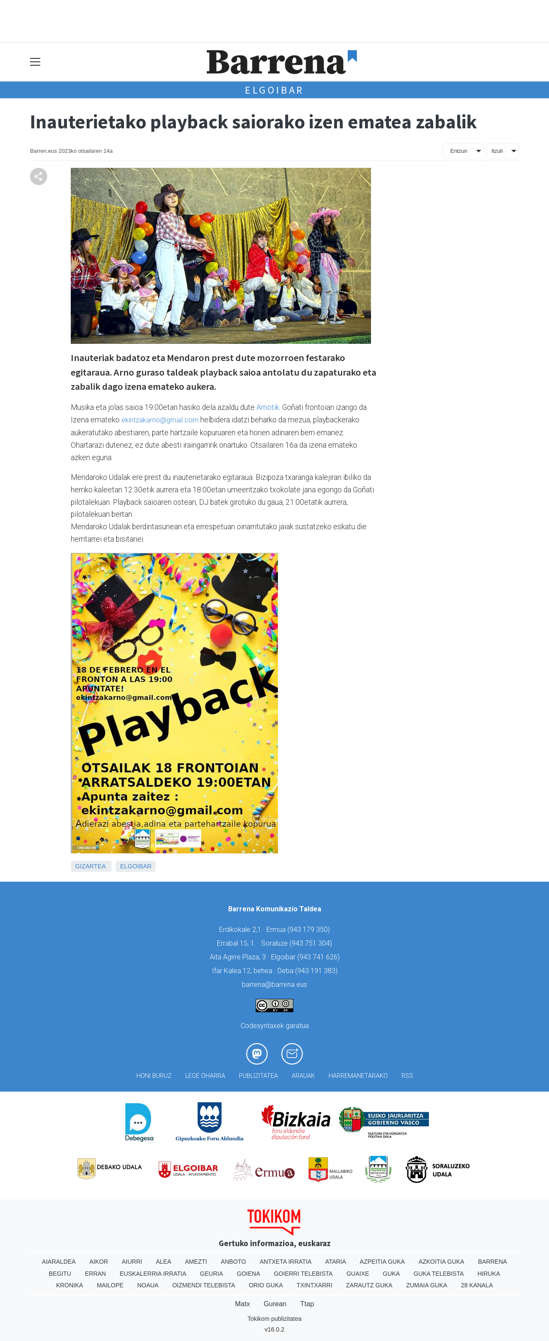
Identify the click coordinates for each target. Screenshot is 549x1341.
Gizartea (90, 866)
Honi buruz (154, 1076)
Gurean (275, 1304)
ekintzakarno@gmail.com (160, 420)
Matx (242, 1304)
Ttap (307, 1304)
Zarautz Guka (369, 1285)
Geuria (211, 1273)
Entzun (459, 151)
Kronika (69, 1285)
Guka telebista (438, 1273)
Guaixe (358, 1273)
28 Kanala (477, 1285)
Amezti (196, 1261)
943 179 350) (310, 929)
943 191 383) (317, 971)
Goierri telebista (303, 1273)
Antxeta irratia (286, 1261)
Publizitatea (258, 1076)
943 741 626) (319, 957)
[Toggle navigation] (35, 62)
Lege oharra (205, 1076)
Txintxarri (314, 1285)
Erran (95, 1273)
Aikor (98, 1261)
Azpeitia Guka (382, 1261)
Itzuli (497, 151)
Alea (163, 1261)
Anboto (233, 1261)
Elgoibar (274, 90)
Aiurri (132, 1261)
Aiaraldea (59, 1261)
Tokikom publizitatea (274, 1318)
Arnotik (267, 407)
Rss (407, 1076)
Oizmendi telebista (203, 1285)
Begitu (60, 1273)
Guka (391, 1273)
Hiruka (488, 1273)
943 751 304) (312, 943)
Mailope (110, 1285)
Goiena (248, 1273)
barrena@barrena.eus (274, 984)
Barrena (492, 1261)
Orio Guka (266, 1285)
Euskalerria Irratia (153, 1273)
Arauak (303, 1076)
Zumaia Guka (426, 1285)
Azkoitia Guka (442, 1261)
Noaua (148, 1285)
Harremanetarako (358, 1076)
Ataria (335, 1261)
